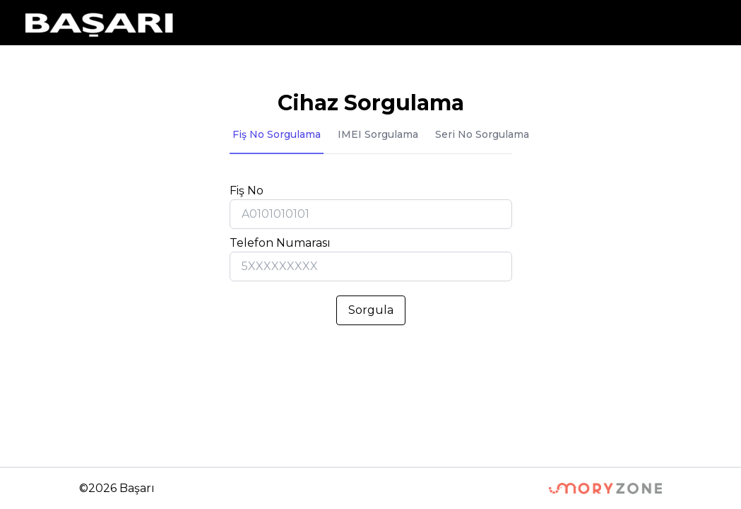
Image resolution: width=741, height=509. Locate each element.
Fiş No (246, 190)
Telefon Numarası (280, 243)
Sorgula (370, 310)
